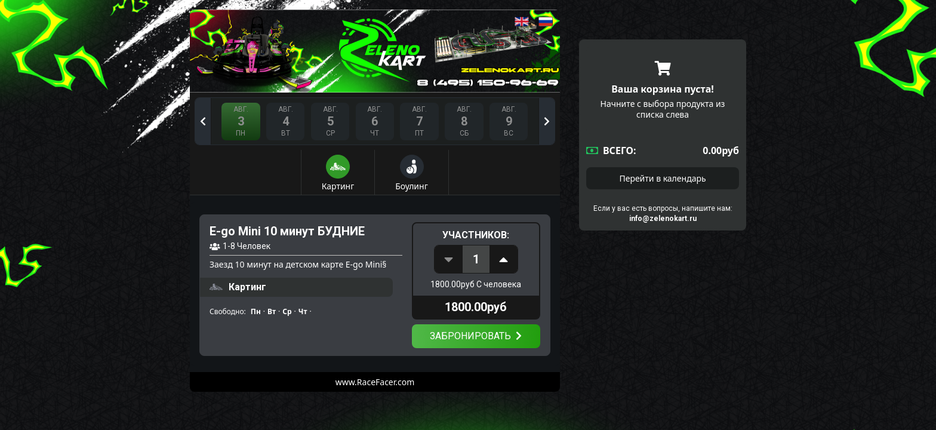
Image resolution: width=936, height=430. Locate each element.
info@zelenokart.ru (663, 218)
